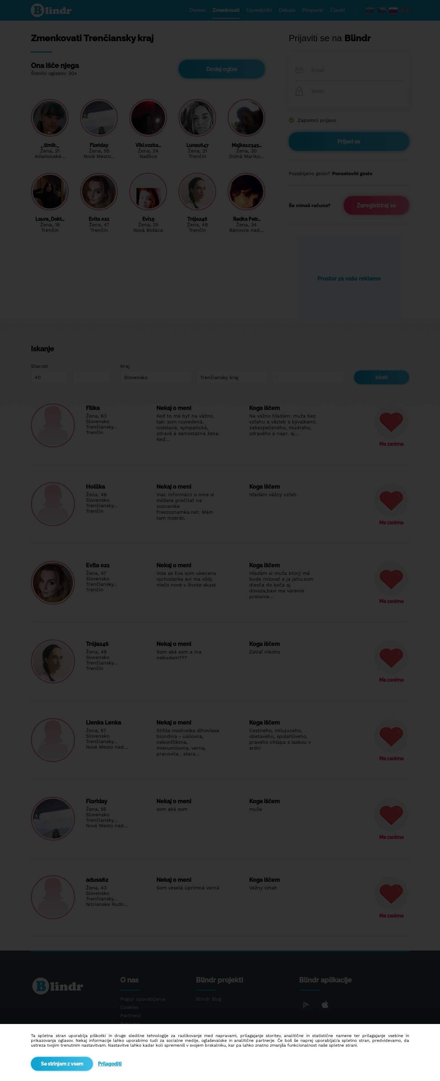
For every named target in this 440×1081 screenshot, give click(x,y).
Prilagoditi (110, 1064)
